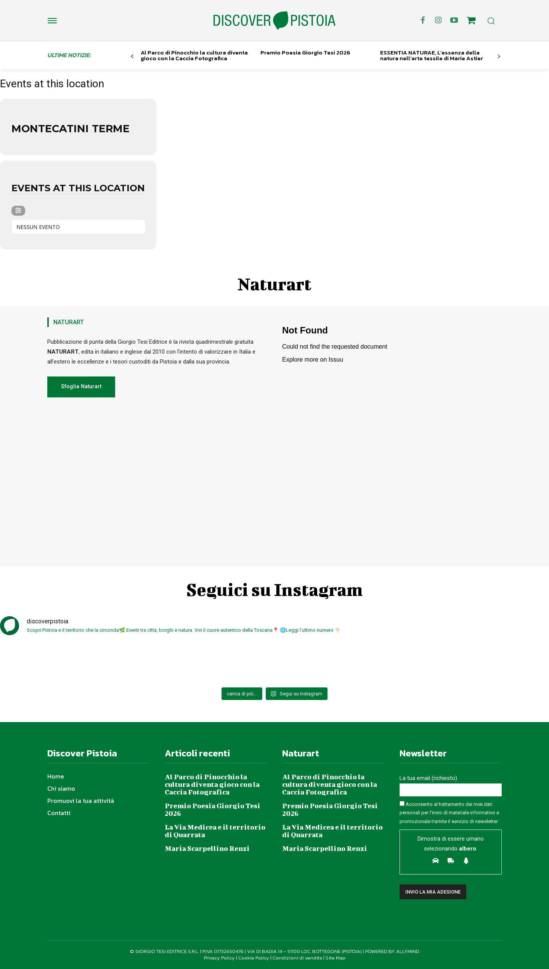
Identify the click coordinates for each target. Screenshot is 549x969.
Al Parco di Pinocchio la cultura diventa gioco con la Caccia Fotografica (194, 55)
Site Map (335, 957)
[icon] (471, 22)
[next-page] (499, 56)
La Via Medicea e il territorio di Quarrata (215, 831)
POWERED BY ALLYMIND (392, 951)
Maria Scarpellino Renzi (207, 848)
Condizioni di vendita (297, 957)
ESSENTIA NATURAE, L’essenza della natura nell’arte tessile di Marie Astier (431, 55)
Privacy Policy (219, 957)
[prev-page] (132, 56)
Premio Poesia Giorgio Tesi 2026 (305, 52)
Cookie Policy (253, 957)
